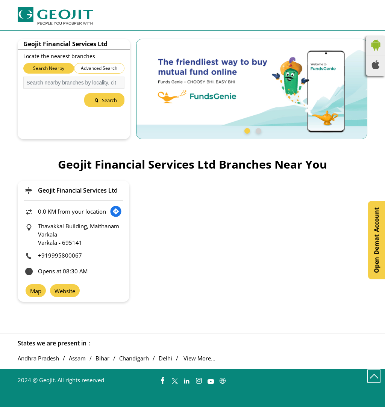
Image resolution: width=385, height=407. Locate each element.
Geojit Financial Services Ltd (78, 190)
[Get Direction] (116, 211)
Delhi (165, 358)
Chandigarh (134, 358)
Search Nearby (48, 68)
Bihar (102, 358)
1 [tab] (246, 130)
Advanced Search (99, 68)
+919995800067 (60, 255)
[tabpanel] (251, 89)
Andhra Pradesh (38, 358)
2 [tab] (257, 130)
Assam (77, 358)
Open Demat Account (376, 240)
